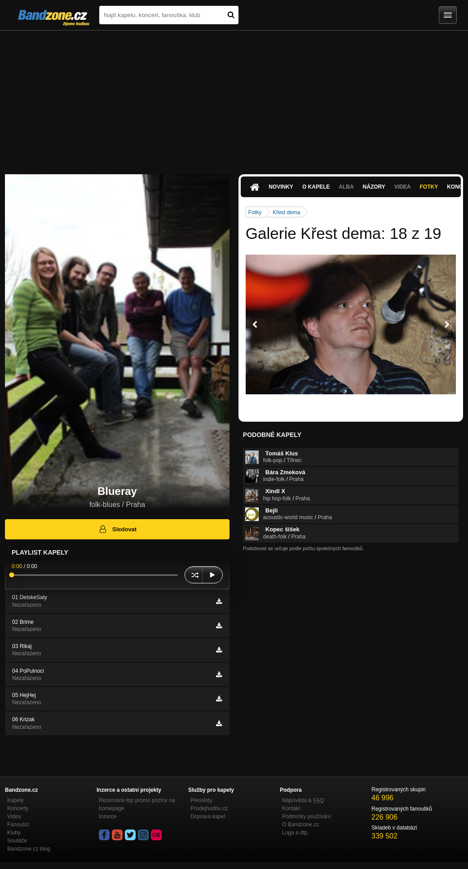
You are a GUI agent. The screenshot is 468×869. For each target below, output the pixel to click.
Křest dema (286, 212)
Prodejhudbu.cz (209, 808)
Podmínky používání (306, 816)
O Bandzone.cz (300, 824)
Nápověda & (303, 800)
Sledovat (117, 529)
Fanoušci (18, 824)
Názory (374, 187)
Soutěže (17, 841)
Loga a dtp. (295, 832)
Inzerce (107, 816)
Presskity (201, 800)
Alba (346, 187)
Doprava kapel (207, 816)
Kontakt (291, 808)
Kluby (14, 832)
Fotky (428, 187)
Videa (402, 187)
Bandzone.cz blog (28, 849)
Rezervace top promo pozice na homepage (137, 804)
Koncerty (17, 808)
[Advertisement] (234, 98)
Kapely (15, 800)
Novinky (281, 187)
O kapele (316, 187)
